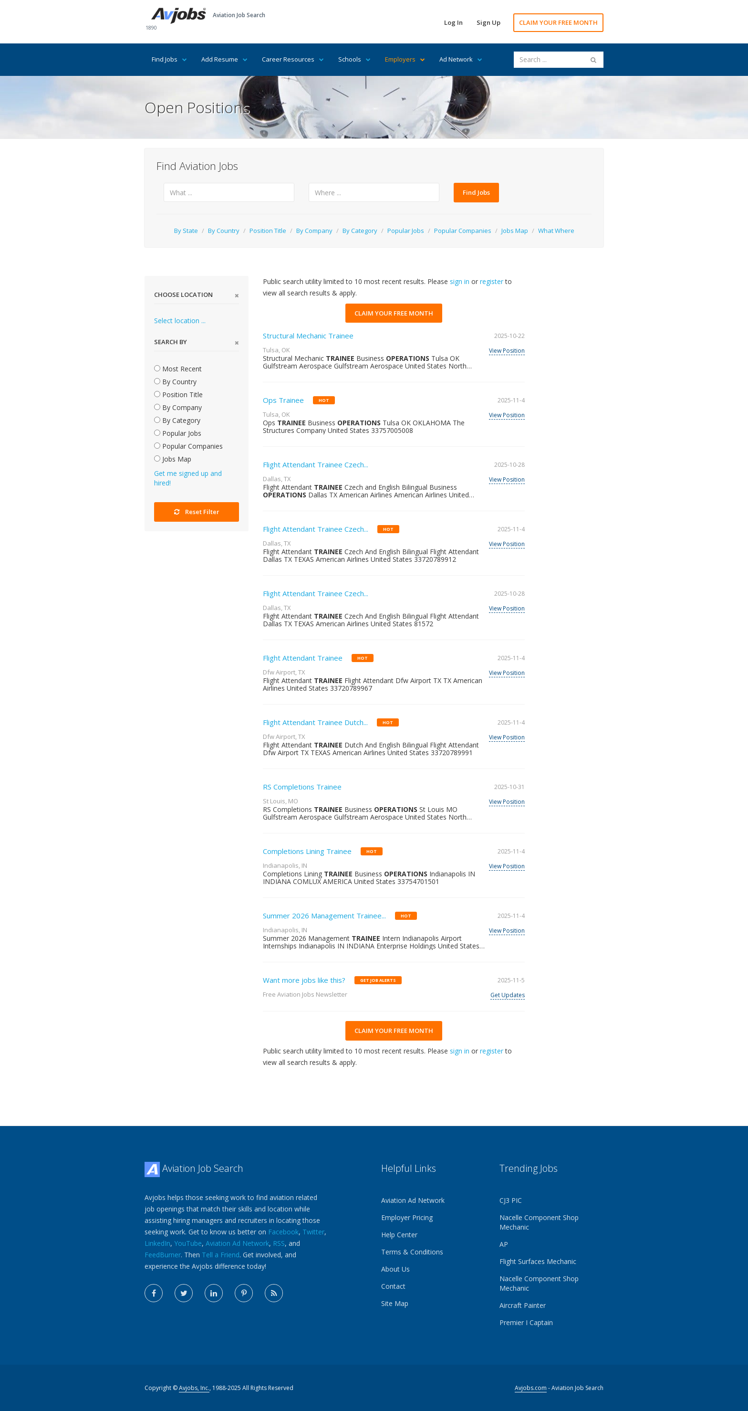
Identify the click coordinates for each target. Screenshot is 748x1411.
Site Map (394, 1303)
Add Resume (224, 59)
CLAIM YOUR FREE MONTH (558, 22)
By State (186, 230)
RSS (279, 1243)
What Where (556, 230)
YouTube (188, 1243)
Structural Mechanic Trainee (308, 335)
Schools (354, 59)
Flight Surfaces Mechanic (537, 1261)
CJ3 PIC (510, 1200)
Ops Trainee (283, 400)
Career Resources (293, 59)
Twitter (313, 1231)
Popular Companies (462, 230)
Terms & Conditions (412, 1251)
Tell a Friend (220, 1254)
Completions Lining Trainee (307, 851)
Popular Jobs (405, 230)
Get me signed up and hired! (188, 478)
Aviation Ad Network (237, 1243)
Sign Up (488, 22)
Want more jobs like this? (304, 980)
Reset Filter (196, 511)
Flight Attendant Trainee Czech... (315, 464)
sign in (459, 281)
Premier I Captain (526, 1322)
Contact (393, 1286)
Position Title (267, 230)
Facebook (283, 1231)
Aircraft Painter (522, 1305)
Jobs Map (514, 230)
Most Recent (178, 368)
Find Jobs (169, 59)
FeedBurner (163, 1254)
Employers (405, 59)
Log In (453, 22)
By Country (223, 230)
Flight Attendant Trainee (303, 658)
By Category (360, 230)
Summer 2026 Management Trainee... (324, 915)
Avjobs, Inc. (194, 1388)
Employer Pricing (407, 1217)
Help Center (399, 1234)
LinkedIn (157, 1243)
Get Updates (507, 995)
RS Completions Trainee (302, 786)
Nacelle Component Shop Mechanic (539, 1222)
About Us (395, 1269)
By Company (314, 230)
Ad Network (460, 59)
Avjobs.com (531, 1388)
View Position (507, 351)
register (491, 281)
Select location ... (180, 320)
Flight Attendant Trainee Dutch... (315, 722)
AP (503, 1244)
